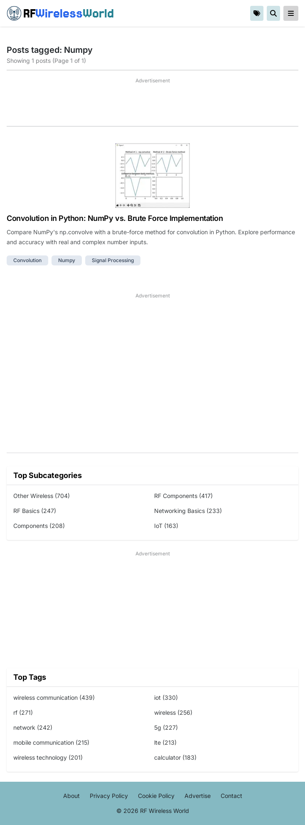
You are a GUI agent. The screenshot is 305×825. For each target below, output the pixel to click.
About (71, 795)
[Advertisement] (152, 105)
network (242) (32, 727)
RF (60, 13)
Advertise (197, 795)
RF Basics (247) (34, 510)
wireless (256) (173, 712)
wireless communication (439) (54, 697)
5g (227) (166, 727)
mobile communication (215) (51, 742)
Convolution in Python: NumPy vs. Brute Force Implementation (115, 218)
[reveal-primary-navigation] (290, 13)
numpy (66, 260)
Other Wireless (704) (41, 495)
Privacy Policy (109, 795)
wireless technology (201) (48, 757)
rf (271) (23, 712)
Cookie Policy (156, 795)
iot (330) (166, 697)
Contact (231, 795)
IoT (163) (166, 525)
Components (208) (39, 525)
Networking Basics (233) (188, 510)
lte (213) (165, 742)
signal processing (113, 260)
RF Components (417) (183, 495)
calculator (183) (175, 757)
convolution (27, 260)
